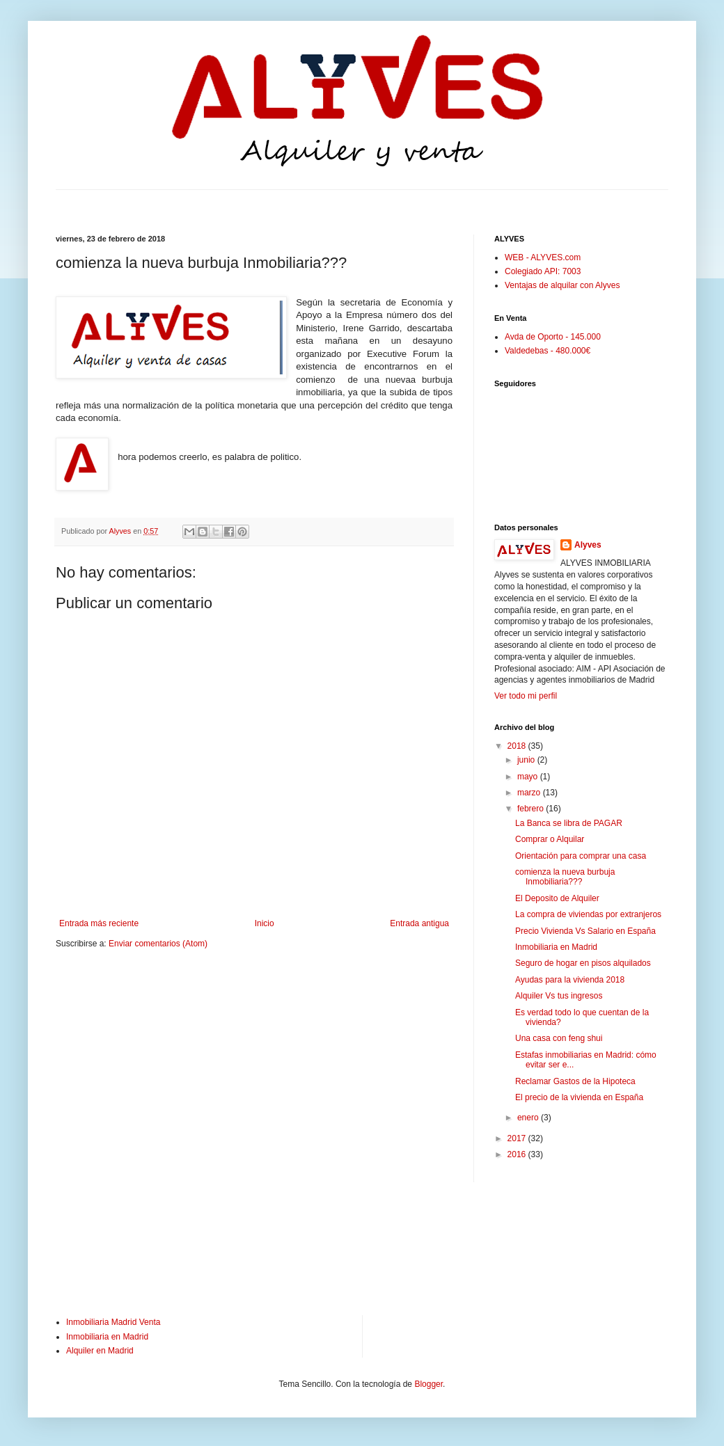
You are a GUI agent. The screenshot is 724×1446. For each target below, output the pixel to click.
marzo (530, 792)
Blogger (428, 1384)
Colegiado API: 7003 (543, 271)
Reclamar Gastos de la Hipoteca (575, 1081)
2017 (517, 1138)
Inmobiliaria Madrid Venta (113, 1322)
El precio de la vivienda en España (579, 1097)
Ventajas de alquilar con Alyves (562, 285)
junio (527, 760)
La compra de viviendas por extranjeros (588, 914)
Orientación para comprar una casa (580, 856)
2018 (517, 746)
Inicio (264, 923)
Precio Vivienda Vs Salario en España (585, 931)
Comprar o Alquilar (549, 839)
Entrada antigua (419, 923)
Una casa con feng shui (558, 1038)
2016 (517, 1154)
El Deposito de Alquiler (557, 898)
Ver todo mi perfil (525, 696)
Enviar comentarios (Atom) (158, 943)
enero (529, 1117)
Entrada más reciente (99, 923)
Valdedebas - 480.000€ (547, 351)
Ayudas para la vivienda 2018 (569, 980)
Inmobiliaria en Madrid (556, 947)
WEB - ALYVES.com (543, 257)
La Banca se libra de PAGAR (568, 823)
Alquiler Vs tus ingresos (558, 996)
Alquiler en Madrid (100, 1351)
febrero (531, 808)
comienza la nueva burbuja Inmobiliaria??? (565, 877)
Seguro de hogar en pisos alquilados (583, 963)
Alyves (587, 545)
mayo (528, 776)
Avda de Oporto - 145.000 (553, 337)
